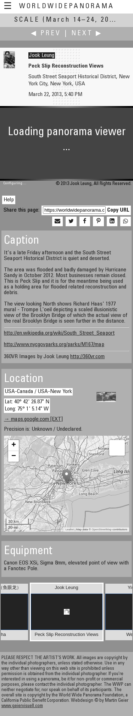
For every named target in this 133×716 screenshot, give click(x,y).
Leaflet (69, 529)
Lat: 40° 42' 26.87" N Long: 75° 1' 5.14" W (27, 405)
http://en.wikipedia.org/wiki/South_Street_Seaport (59, 333)
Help (9, 200)
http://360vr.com (87, 357)
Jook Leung (41, 55)
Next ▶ (86, 33)
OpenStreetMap (101, 529)
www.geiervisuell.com (22, 706)
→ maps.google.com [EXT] (33, 419)
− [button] (13, 456)
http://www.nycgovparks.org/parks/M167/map (54, 345)
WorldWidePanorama (66, 6)
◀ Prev (46, 33)
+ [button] (13, 445)
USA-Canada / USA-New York (38, 391)
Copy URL (118, 210)
